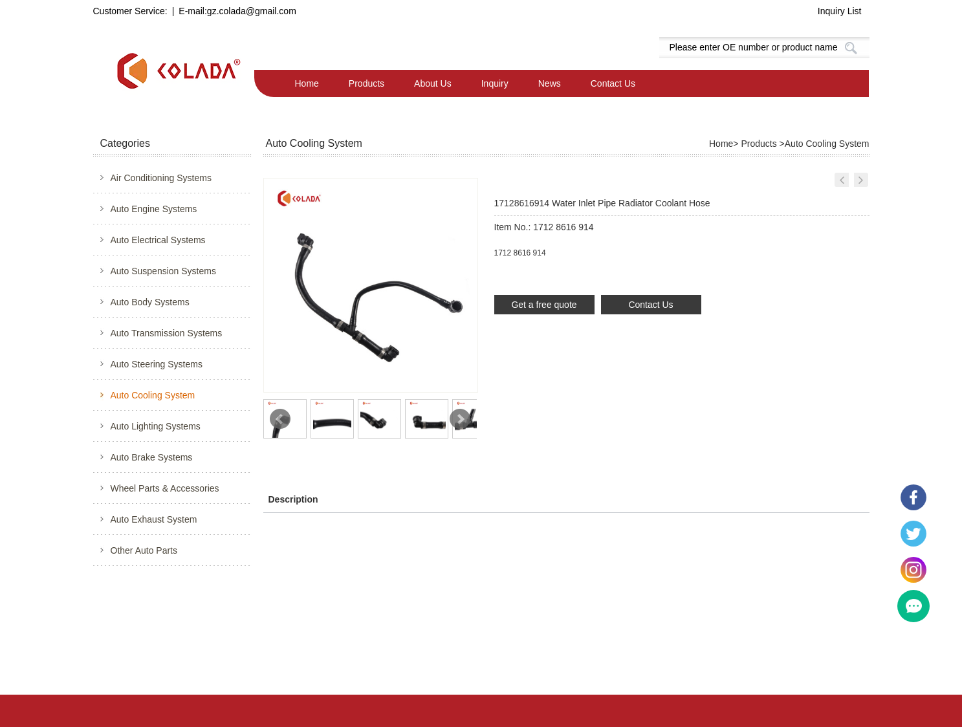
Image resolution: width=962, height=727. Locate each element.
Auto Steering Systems (156, 364)
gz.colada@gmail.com (251, 11)
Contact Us (613, 83)
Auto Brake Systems (152, 457)
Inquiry (494, 83)
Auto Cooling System (153, 395)
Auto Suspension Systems (163, 271)
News (549, 83)
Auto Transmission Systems (167, 333)
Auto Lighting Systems (156, 426)
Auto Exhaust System (154, 519)
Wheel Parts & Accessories (165, 488)
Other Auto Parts (144, 550)
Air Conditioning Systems (161, 178)
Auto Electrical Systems (158, 240)
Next (460, 419)
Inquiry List (840, 11)
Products (366, 83)
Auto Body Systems (150, 302)
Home (307, 83)
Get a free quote (543, 304)
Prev (280, 419)
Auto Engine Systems (154, 209)
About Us (433, 83)
